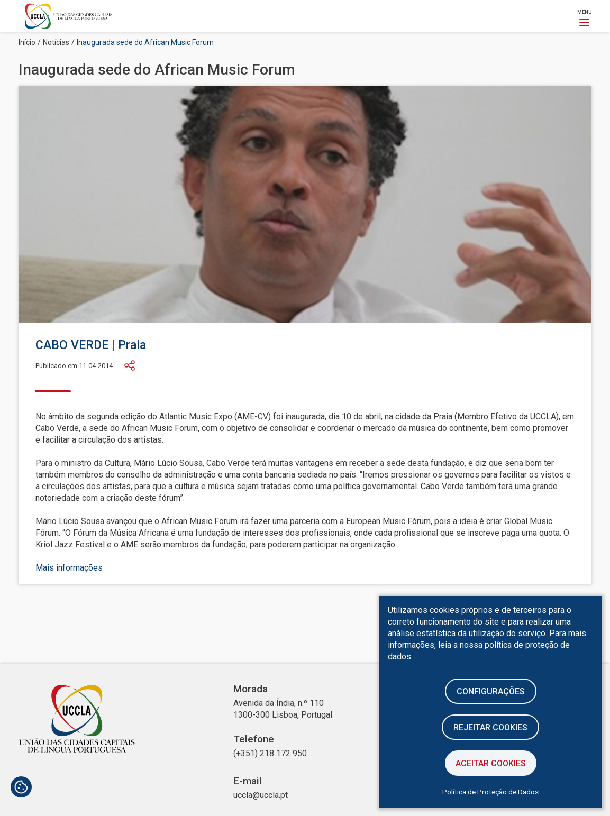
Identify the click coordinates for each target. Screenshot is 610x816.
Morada (250, 689)
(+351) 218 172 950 (270, 753)
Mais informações (69, 568)
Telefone (253, 739)
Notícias (56, 42)
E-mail (247, 781)
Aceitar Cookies (491, 763)
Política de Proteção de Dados (490, 791)
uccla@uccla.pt (260, 795)
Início (27, 42)
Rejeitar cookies (490, 727)
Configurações (491, 691)
